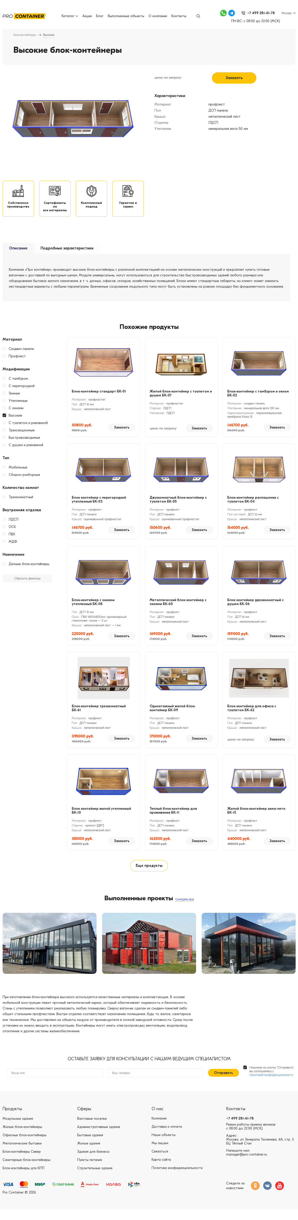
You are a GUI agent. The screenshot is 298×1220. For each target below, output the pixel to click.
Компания (159, 1129)
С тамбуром (18, 385)
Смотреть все (184, 907)
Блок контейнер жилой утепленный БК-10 (101, 817)
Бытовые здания (90, 1145)
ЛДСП (13, 526)
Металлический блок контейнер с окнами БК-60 (178, 608)
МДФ (13, 548)
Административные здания (98, 1137)
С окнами (16, 414)
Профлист (17, 362)
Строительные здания (94, 1178)
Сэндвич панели (21, 355)
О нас (158, 1119)
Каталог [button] (70, 16)
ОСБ (12, 533)
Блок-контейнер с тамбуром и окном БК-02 (258, 399)
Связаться (160, 1162)
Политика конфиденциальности (177, 1178)
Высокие (15, 422)
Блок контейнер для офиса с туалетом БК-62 (251, 714)
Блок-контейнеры (24, 35)
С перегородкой (21, 392)
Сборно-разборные (24, 481)
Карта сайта (161, 1170)
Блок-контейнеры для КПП (23, 1178)
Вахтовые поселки (92, 1129)
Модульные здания (18, 1129)
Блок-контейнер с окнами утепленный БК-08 (93, 608)
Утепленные (18, 407)
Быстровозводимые (24, 444)
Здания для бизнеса (93, 1162)
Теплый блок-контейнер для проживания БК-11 (173, 817)
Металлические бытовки (22, 1154)
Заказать (234, 77)
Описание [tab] (18, 254)
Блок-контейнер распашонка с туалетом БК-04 (253, 505)
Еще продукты (149, 873)
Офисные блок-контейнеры (24, 1145)
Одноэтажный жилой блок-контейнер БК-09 (173, 714)
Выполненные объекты (127, 16)
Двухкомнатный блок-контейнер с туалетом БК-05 (178, 505)
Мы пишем (160, 1154)
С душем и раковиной (26, 451)
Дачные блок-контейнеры (29, 570)
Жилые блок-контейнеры (22, 1137)
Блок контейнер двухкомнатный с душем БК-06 (255, 608)
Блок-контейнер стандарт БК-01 (99, 397)
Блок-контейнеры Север (22, 1162)
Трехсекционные (22, 436)
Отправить (223, 1083)
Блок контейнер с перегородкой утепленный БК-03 (99, 505)
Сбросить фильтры (27, 585)
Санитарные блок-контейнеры (26, 1170)
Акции (88, 16)
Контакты (179, 16)
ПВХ (12, 540)
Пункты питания (89, 1170)
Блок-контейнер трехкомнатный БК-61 (99, 714)
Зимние (14, 399)
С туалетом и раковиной (28, 429)
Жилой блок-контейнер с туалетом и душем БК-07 (181, 399)
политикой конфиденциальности (271, 1085)
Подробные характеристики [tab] (67, 254)
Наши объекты (163, 1145)
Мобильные (18, 473)
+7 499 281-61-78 (240, 1129)
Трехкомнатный (21, 503)
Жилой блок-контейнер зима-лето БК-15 (256, 817)
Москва (286, 13)
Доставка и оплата (167, 1137)
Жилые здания (88, 1154)
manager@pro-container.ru (246, 1165)
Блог (100, 16)
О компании (158, 16)
